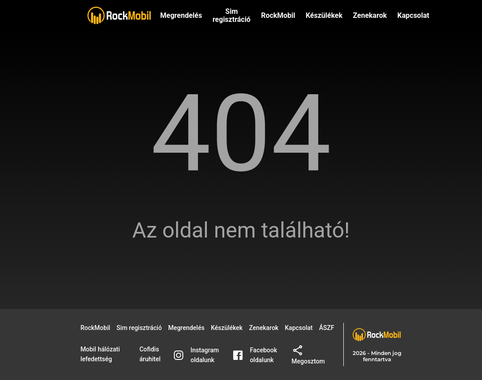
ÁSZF (326, 327)
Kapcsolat (299, 327)
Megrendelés (181, 16)
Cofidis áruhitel (150, 354)
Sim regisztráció (232, 16)
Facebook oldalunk (255, 355)
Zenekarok (370, 16)
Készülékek (324, 16)
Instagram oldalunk (196, 355)
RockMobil (96, 327)
